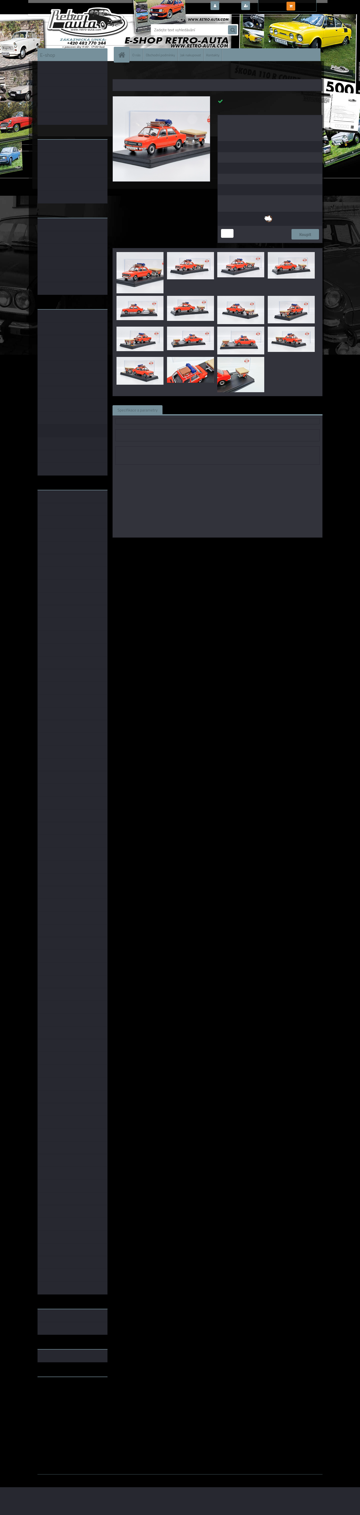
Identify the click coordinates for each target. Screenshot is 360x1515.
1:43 (217, 545)
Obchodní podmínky (160, 54)
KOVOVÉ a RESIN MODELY (144, 72)
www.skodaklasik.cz (55, 1397)
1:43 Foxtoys (235, 545)
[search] (232, 30)
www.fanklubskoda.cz (57, 1393)
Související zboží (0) (185, 410)
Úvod (119, 72)
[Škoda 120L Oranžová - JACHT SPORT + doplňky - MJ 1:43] (161, 98)
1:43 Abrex (277, 545)
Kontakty (213, 54)
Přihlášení (230, 6)
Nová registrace (265, 6)
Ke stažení (256, 410)
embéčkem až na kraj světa (61, 1401)
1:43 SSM (257, 545)
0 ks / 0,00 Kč (308, 4)
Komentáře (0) (224, 410)
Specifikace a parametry (138, 410)
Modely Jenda (199, 545)
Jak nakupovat (190, 54)
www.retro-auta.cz (54, 1389)
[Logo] (72, 29)
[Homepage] (124, 54)
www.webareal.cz (90, 1478)
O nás (136, 54)
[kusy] (227, 233)
